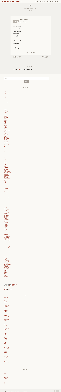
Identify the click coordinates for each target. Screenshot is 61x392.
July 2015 (5, 349)
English (5, 373)
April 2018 (5, 329)
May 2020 (5, 311)
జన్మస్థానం (7, 286)
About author (42, 1)
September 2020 (6, 308)
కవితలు (31, 52)
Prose (4, 375)
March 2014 (5, 361)
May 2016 (5, 340)
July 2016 (5, 338)
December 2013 (6, 362)
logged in (21, 69)
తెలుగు (34, 52)
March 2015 (5, 354)
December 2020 (6, 306)
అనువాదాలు (5, 378)
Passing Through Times (12, 1)
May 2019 (5, 322)
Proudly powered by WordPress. (8, 390)
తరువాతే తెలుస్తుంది (22, 57)
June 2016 (5, 339)
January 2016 (6, 344)
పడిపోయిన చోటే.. (10, 289)
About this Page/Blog (51, 1)
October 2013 (6, 363)
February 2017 (6, 335)
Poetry (5, 374)
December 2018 (6, 326)
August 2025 (6, 297)
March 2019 (5, 325)
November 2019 (6, 316)
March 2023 (5, 302)
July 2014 (5, 358)
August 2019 (5, 320)
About (4, 371)
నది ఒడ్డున (39, 57)
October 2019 (6, 317)
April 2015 (5, 353)
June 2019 (5, 321)
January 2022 (6, 303)
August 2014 (5, 357)
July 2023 (5, 299)
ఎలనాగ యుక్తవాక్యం (11, 285)
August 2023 (6, 298)
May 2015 (5, 352)
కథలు (4, 379)
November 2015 (6, 347)
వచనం (4, 383)
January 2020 (6, 315)
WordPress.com (25, 390)
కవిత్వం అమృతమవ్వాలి (7, 89)
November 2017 (6, 331)
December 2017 (6, 330)
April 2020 (5, 312)
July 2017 (5, 334)
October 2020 (6, 307)
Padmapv (5, 289)
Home (36, 1)
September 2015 (6, 348)
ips (4, 286)
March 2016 (5, 343)
